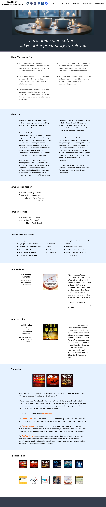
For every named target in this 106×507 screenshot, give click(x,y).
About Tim (55, 3)
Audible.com (47, 413)
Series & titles (99, 3)
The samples (65, 3)
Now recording (87, 3)
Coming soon (76, 3)
